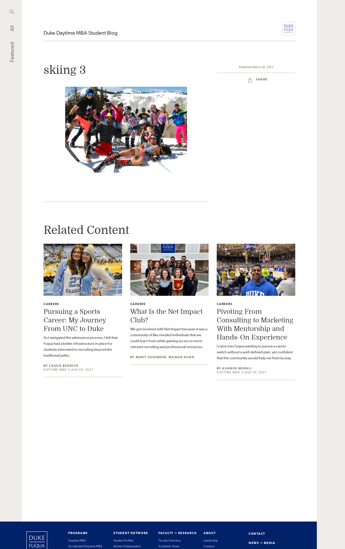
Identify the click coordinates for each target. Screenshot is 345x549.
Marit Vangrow (151, 357)
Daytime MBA (77, 540)
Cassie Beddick (64, 365)
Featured (12, 52)
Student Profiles (123, 540)
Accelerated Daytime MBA (85, 546)
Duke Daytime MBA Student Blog (80, 33)
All (12, 28)
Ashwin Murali (237, 368)
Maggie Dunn (182, 357)
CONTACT (257, 533)
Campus (209, 546)
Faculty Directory (169, 540)
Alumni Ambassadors (127, 546)
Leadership (211, 540)
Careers (51, 304)
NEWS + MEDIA (262, 543)
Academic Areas (169, 546)
